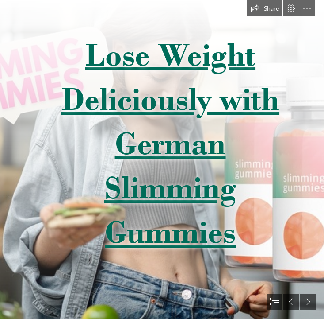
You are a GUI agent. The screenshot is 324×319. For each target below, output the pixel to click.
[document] (162, 159)
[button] (264, 8)
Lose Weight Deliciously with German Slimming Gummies (170, 143)
